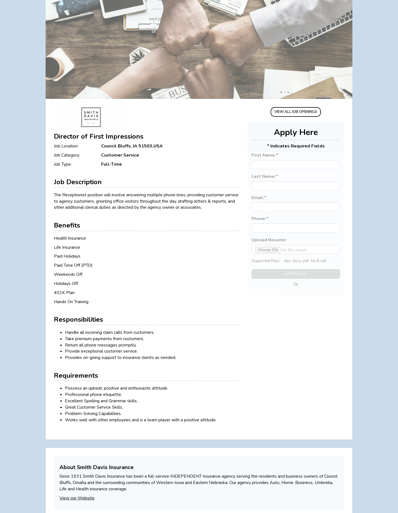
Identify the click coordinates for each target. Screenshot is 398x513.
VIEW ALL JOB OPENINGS (295, 111)
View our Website (77, 498)
